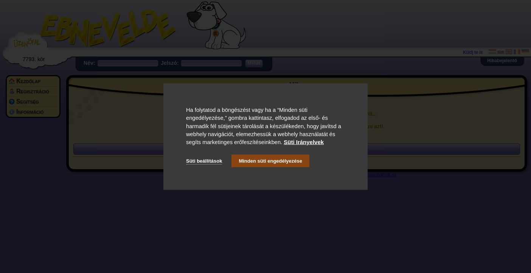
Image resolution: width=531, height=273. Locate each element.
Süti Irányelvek (304, 142)
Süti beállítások (204, 160)
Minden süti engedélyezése (270, 160)
